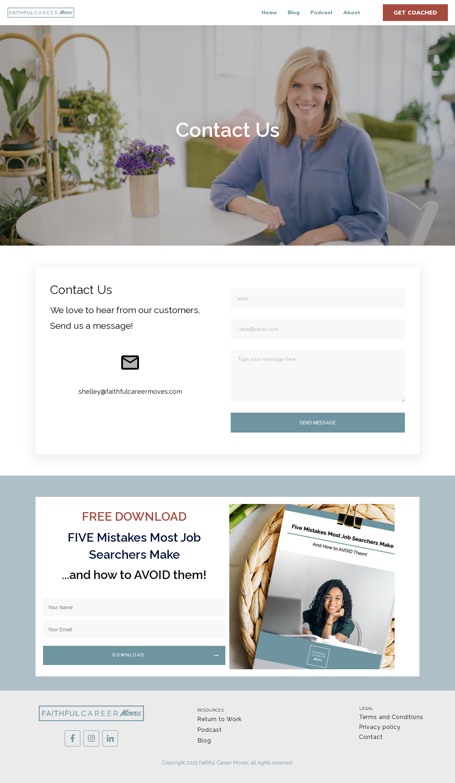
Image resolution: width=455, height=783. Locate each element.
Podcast (209, 729)
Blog (204, 740)
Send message (318, 422)
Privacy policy (380, 727)
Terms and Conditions (391, 717)
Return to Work (219, 719)
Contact (371, 737)
